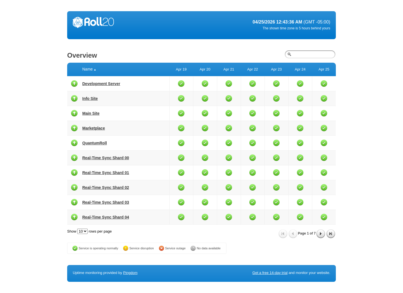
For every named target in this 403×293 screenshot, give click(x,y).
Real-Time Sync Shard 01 (105, 172)
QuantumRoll (94, 143)
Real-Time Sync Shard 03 (105, 202)
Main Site (90, 113)
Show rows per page (89, 231)
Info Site (90, 98)
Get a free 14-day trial (270, 273)
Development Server (101, 83)
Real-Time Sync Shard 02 (105, 187)
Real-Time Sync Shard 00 (105, 158)
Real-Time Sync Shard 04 (105, 217)
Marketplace (93, 128)
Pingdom (130, 273)
